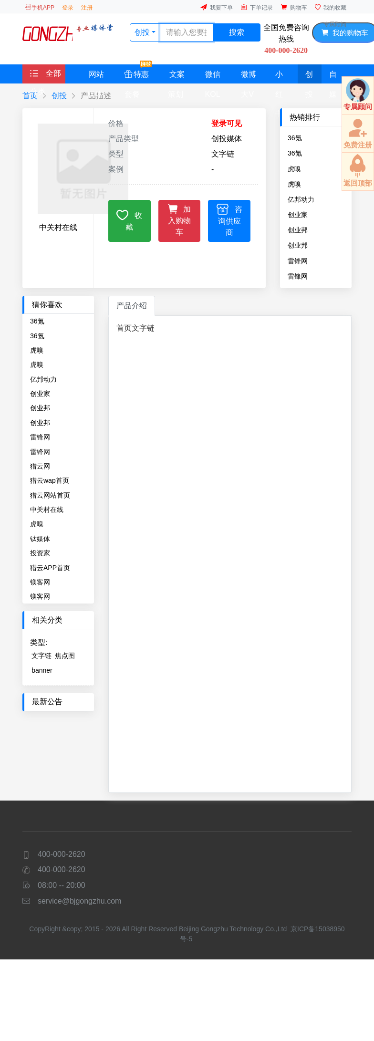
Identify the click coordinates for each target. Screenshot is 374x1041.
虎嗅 (294, 169)
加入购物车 (179, 219)
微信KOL (212, 76)
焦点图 (65, 655)
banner (41, 670)
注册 (87, 7)
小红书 (279, 76)
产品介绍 (131, 306)
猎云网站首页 (50, 495)
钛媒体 (40, 538)
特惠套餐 (138, 73)
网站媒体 (95, 76)
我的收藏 (330, 7)
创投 (309, 76)
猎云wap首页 (49, 480)
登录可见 (226, 123)
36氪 (295, 138)
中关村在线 (46, 509)
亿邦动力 (301, 199)
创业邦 (298, 230)
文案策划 (176, 76)
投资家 (40, 553)
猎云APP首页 (50, 568)
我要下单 (216, 7)
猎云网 (40, 466)
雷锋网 (298, 261)
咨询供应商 (229, 220)
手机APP (39, 7)
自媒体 (333, 76)
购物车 (293, 7)
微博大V (248, 76)
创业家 (298, 215)
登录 (67, 7)
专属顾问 (334, 24)
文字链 (41, 655)
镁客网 (40, 582)
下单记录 (256, 7)
